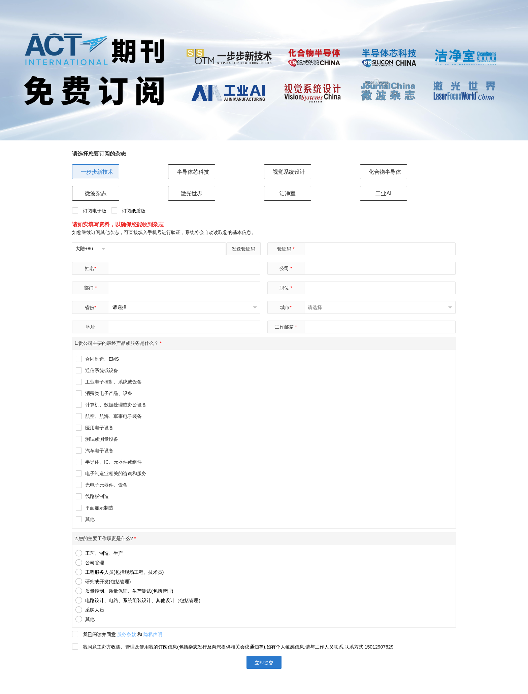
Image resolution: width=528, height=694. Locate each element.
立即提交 (264, 662)
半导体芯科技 (193, 172)
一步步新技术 (97, 172)
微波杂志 (95, 193)
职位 (285, 288)
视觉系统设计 (289, 172)
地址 (90, 327)
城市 (285, 307)
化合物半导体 (385, 172)
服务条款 (126, 634)
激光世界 (191, 193)
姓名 (90, 268)
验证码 (285, 249)
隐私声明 (152, 634)
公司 (285, 268)
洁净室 (287, 193)
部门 (90, 288)
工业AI (383, 193)
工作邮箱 (286, 327)
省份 (90, 307)
